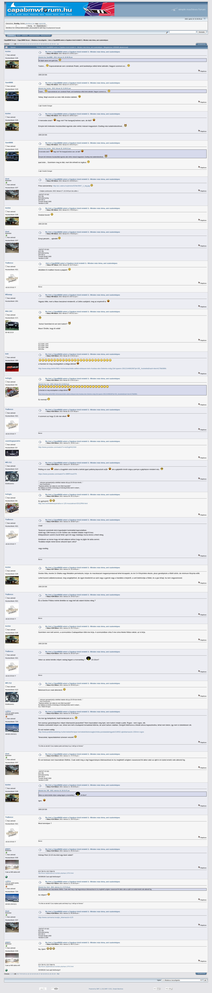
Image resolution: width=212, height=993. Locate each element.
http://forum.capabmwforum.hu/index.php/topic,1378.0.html (56, 873)
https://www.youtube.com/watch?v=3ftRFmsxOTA (57, 474)
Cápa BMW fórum (24, 40)
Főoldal (11, 35)
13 (30, 44)
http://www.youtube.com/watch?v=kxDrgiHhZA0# (57, 447)
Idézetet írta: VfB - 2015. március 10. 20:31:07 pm (53, 790)
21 (48, 44)
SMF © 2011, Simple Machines (114, 989)
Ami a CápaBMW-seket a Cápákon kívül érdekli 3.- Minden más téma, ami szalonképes (78, 40)
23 (52, 44)
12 (28, 44)
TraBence (9, 263)
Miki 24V (8, 311)
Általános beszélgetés (39, 40)
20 (46, 44)
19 (44, 44)
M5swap (8, 295)
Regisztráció (45, 35)
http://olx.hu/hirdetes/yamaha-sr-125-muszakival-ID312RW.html (63, 503)
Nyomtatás (201, 44)
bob (7, 354)
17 (39, 44)
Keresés (25, 35)
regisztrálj (42, 23)
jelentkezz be (29, 23)
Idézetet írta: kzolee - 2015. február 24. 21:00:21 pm (54, 88)
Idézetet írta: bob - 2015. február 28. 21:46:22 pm (53, 384)
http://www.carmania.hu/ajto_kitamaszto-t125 (55, 917)
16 (37, 44)
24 (55, 44)
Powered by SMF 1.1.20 (96, 989)
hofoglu (8, 378)
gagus (7, 849)
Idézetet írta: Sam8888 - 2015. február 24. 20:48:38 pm (55, 57)
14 (33, 44)
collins (8, 711)
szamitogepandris (12, 441)
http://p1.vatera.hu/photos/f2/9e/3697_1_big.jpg (71, 186)
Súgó (18, 35)
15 (35, 44)
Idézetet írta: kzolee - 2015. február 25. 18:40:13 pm (54, 148)
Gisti (7, 179)
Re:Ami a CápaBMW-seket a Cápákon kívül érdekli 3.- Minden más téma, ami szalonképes (82, 52)
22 (50, 44)
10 (24, 44)
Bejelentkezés (34, 35)
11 (26, 44)
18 (41, 44)
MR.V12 (8, 462)
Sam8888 (9, 82)
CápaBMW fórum (10, 40)
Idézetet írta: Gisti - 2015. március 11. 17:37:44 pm (54, 887)
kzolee (8, 51)
